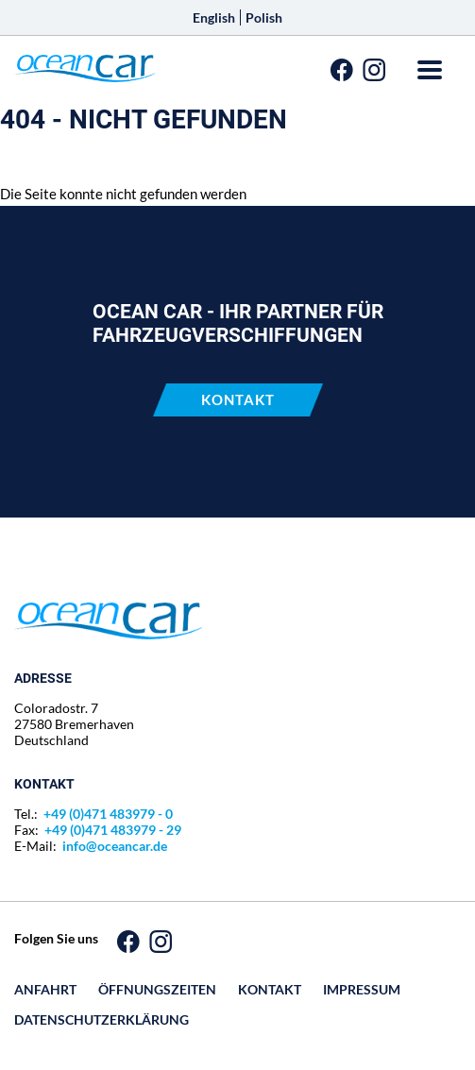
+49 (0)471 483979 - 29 (112, 830)
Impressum (361, 989)
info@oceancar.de (114, 846)
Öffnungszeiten (157, 989)
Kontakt (238, 399)
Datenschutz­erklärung (101, 1019)
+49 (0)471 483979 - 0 (108, 814)
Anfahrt (45, 989)
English (214, 17)
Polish (264, 17)
